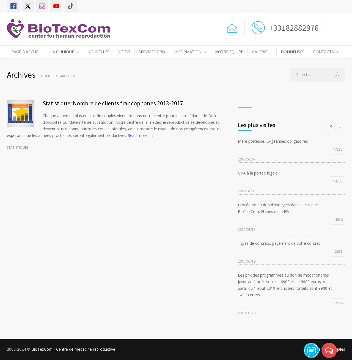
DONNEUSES (292, 51)
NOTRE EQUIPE (229, 51)
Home (46, 76)
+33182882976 (293, 28)
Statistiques (17, 147)
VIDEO (124, 51)
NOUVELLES (98, 51)
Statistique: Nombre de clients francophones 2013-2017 (113, 103)
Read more (137, 135)
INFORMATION (188, 51)
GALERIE (259, 51)
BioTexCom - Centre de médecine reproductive (73, 349)
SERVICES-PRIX (152, 51)
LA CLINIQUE (62, 51)
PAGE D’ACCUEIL (26, 51)
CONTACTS (323, 51)
